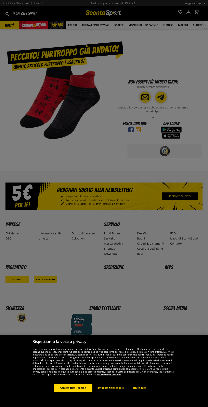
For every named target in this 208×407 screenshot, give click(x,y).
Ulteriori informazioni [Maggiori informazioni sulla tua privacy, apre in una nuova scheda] (109, 377)
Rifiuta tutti (139, 391)
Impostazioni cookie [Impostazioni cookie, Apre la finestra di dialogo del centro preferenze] (111, 391)
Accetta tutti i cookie (73, 391)
